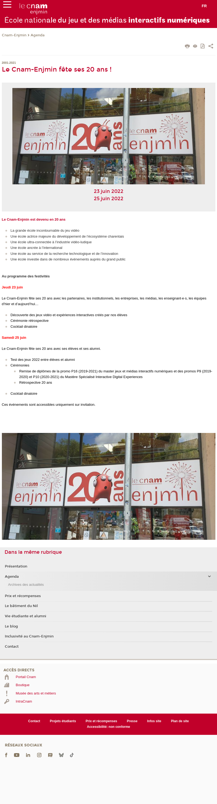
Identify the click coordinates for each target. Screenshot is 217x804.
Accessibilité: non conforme (108, 727)
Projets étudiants (63, 721)
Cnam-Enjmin (14, 35)
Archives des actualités (26, 585)
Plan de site (180, 721)
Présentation (16, 566)
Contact (12, 646)
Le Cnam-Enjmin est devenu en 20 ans (34, 219)
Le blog (11, 626)
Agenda (38, 35)
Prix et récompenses (23, 596)
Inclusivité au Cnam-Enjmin (29, 636)
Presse (132, 721)
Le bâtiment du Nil (21, 606)
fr (204, 6)
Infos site (154, 721)
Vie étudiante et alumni (25, 616)
